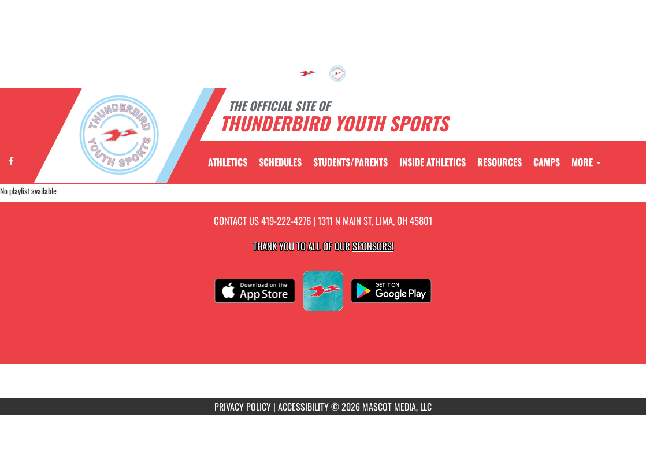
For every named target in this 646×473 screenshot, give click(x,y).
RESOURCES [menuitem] (499, 162)
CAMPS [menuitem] (546, 162)
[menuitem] (306, 73)
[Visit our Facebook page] (11, 160)
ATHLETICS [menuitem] (227, 162)
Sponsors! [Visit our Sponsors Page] (372, 246)
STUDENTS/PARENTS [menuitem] (350, 162)
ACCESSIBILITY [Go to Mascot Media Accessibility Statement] (303, 406)
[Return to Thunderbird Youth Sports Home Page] (119, 135)
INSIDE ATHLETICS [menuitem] (432, 162)
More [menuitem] (586, 162)
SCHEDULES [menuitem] (280, 162)
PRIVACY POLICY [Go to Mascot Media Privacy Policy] (242, 406)
